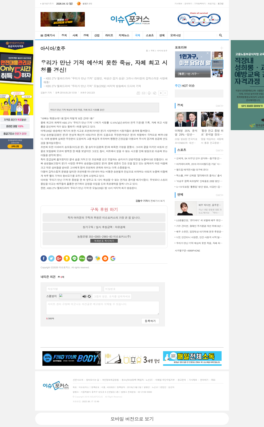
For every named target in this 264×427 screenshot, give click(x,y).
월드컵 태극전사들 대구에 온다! (192, 169)
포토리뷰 (181, 47)
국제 (137, 35)
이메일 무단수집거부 (165, 380)
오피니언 (175, 35)
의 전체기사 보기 (150, 200)
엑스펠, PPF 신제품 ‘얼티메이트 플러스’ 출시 (199, 175)
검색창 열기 (220, 35)
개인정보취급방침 (110, 380)
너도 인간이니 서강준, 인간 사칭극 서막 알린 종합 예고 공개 (199, 237)
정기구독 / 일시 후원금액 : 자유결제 (104, 227)
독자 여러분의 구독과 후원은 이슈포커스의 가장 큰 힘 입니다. (104, 217)
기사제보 (178, 3)
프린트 (149, 93)
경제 (86, 35)
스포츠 (150, 35)
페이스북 (44, 258)
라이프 (109, 35)
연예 (162, 35)
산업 (97, 35)
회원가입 (212, 3)
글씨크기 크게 (161, 93)
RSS (213, 380)
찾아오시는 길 (92, 380)
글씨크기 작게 (165, 93)
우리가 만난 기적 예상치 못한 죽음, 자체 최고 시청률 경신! (199, 243)
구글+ (59, 258)
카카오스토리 (67, 258)
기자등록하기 (200, 3)
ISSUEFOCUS (96, 396)
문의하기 (188, 3)
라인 (74, 258)
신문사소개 (78, 380)
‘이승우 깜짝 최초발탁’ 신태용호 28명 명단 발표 (199, 181)
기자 (46, 92)
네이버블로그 (82, 258)
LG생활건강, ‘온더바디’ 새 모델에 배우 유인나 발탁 (199, 220)
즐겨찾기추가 (48, 3)
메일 (144, 93)
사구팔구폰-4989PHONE (187, 250)
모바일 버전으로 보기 (132, 419)
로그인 (220, 3)
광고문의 (182, 380)
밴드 (90, 258)
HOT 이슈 (185, 85)
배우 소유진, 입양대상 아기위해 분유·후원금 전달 (199, 231)
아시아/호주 (162, 50)
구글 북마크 (113, 258)
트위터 (51, 258)
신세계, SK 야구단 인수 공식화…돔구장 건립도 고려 (199, 158)
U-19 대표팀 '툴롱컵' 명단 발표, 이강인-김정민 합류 (199, 186)
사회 (75, 35)
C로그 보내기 (105, 258)
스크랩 (154, 93)
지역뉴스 (124, 35)
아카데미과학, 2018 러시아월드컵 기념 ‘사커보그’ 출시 (199, 164)
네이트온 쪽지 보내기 (97, 258)
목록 (138, 93)
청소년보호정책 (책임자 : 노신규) (137, 380)
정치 (64, 35)
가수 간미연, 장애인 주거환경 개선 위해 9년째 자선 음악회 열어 (199, 226)
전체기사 (49, 35)
